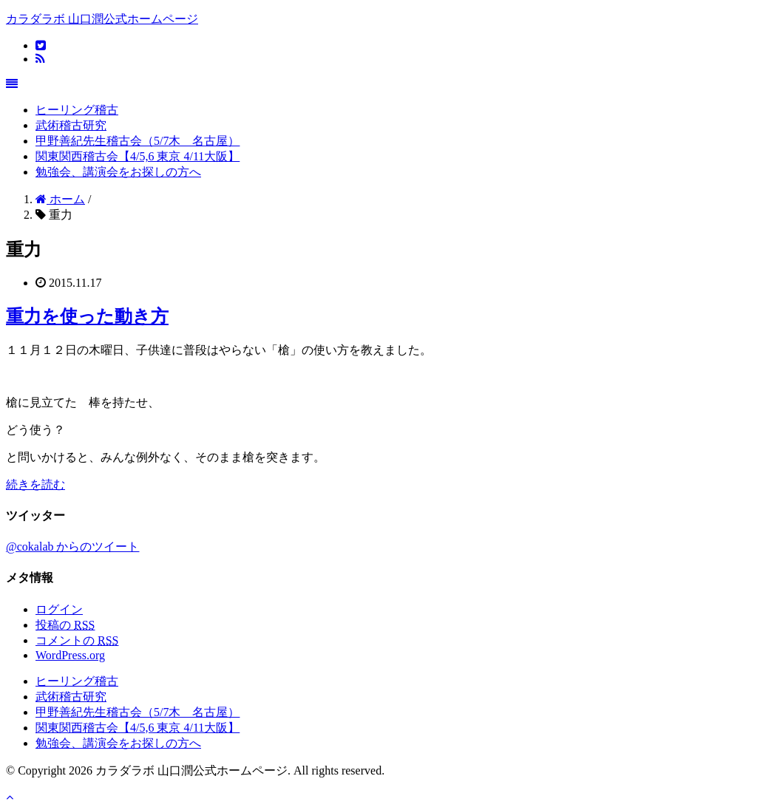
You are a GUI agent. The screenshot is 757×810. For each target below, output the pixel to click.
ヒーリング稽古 (76, 109)
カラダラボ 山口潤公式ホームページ (102, 19)
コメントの (76, 640)
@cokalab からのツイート (72, 546)
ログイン (59, 609)
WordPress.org (70, 655)
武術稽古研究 (70, 125)
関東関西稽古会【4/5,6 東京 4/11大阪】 (137, 156)
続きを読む (35, 484)
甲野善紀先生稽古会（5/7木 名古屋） (137, 141)
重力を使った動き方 (87, 316)
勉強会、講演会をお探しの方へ (118, 172)
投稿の (65, 625)
